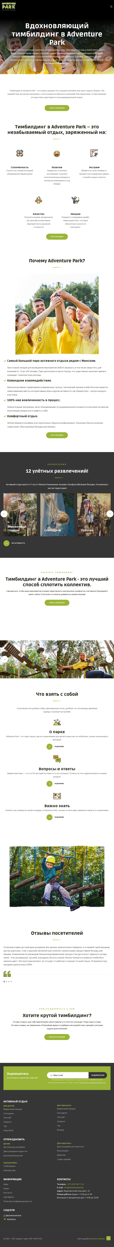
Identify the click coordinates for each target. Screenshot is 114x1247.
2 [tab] (6, 981)
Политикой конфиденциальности (92, 1083)
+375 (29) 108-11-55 (75, 1184)
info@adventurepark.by (74, 1188)
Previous (4, 513)
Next (109, 513)
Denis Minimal (99, 1239)
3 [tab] (8, 981)
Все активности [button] (18, 543)
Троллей (87, 530)
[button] (57, 108)
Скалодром (52, 530)
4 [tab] (11, 981)
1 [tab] (4, 981)
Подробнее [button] (59, 746)
